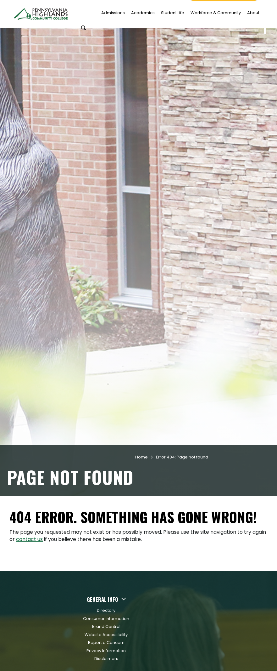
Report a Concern (106, 637)
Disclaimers (106, 653)
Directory (106, 605)
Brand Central (106, 621)
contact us (29, 533)
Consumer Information (106, 613)
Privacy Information (106, 645)
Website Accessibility (106, 629)
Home (141, 452)
